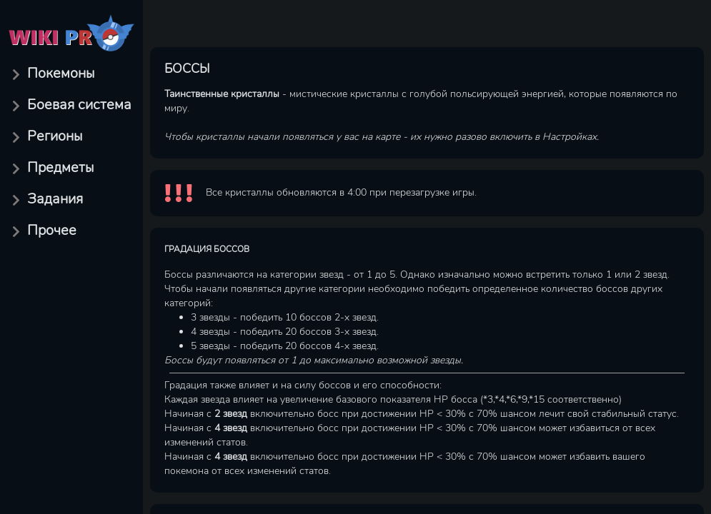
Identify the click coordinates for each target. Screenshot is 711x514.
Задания (55, 198)
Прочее (51, 230)
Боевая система (79, 104)
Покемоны (60, 73)
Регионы (54, 136)
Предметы (60, 167)
